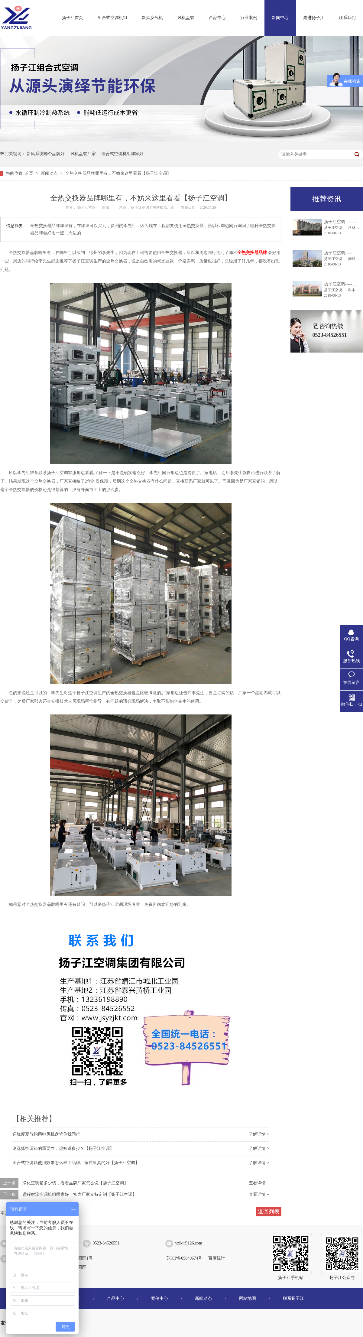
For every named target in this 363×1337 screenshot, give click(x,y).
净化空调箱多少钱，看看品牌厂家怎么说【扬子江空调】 (75, 1183)
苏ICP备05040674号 (184, 1258)
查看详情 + (259, 1183)
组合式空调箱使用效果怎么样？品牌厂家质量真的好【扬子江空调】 (75, 1162)
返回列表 (269, 1212)
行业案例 (248, 17)
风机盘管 (185, 17)
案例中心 (159, 1298)
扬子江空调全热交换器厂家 (153, 207)
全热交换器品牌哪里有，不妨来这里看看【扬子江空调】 (118, 173)
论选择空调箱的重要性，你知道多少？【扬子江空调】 (63, 1148)
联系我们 (347, 17)
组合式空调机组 (112, 17)
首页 (29, 173)
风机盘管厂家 (83, 153)
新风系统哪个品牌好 (46, 153)
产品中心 (217, 17)
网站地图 (247, 1298)
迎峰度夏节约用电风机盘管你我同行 (46, 1134)
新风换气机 (152, 17)
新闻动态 (50, 173)
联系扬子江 (293, 1298)
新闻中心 (280, 17)
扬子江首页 (72, 17)
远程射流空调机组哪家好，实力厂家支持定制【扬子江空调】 (79, 1194)
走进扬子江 (313, 17)
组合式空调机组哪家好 (122, 153)
